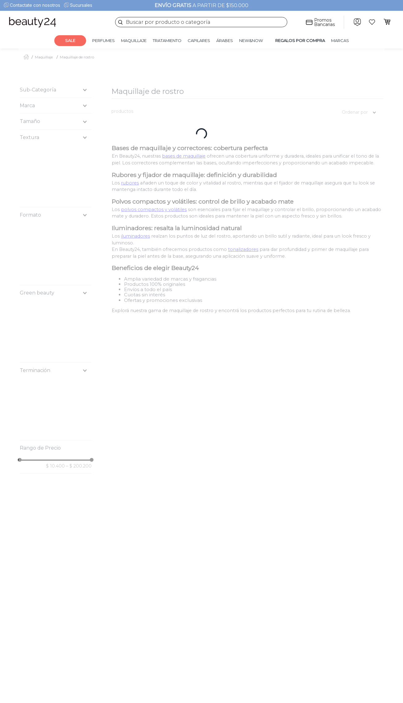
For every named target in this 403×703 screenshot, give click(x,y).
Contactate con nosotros (35, 5)
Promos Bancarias (324, 22)
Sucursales (81, 5)
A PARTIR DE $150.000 (201, 5)
